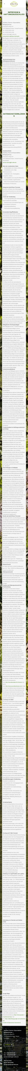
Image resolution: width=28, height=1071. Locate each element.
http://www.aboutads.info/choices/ (14, 682)
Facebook (8, 1044)
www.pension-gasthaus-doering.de (11, 36)
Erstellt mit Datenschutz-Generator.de (12, 1022)
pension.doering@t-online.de (9, 162)
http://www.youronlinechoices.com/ (14, 686)
